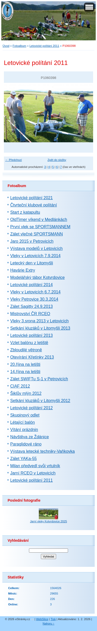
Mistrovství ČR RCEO (30, 313)
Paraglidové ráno (25, 444)
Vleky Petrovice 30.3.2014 (34, 299)
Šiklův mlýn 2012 (25, 393)
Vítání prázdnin (24, 429)
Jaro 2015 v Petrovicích (31, 241)
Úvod (6, 45)
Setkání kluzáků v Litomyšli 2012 (40, 400)
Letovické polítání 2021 (31, 198)
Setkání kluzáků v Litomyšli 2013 (40, 328)
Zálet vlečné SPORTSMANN (36, 234)
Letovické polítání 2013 (31, 335)
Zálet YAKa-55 (23, 458)
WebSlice (42, 619)
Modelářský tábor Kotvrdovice (37, 277)
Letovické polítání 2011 (44, 45)
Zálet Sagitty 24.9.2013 (31, 306)
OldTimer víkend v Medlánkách (38, 219)
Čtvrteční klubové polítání (33, 205)
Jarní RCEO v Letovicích (32, 473)
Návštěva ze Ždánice (29, 437)
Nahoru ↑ (48, 623)
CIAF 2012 (20, 386)
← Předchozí (13, 159)
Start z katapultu (25, 212)
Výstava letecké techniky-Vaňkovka (42, 451)
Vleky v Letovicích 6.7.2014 (35, 292)
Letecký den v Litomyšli (31, 263)
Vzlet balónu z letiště (29, 342)
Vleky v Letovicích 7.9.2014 (35, 256)
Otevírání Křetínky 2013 (32, 357)
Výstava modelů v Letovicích (36, 248)
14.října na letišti (25, 371)
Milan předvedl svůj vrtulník (35, 466)
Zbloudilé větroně (26, 350)
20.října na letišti (25, 364)
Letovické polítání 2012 (31, 408)
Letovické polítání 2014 (31, 285)
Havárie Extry (22, 270)
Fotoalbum (19, 45)
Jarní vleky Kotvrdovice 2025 (48, 521)
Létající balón (22, 422)
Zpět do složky (57, 159)
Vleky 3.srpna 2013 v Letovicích (39, 321)
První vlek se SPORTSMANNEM (40, 227)
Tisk (53, 619)
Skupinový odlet (24, 415)
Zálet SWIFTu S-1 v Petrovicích (39, 379)
